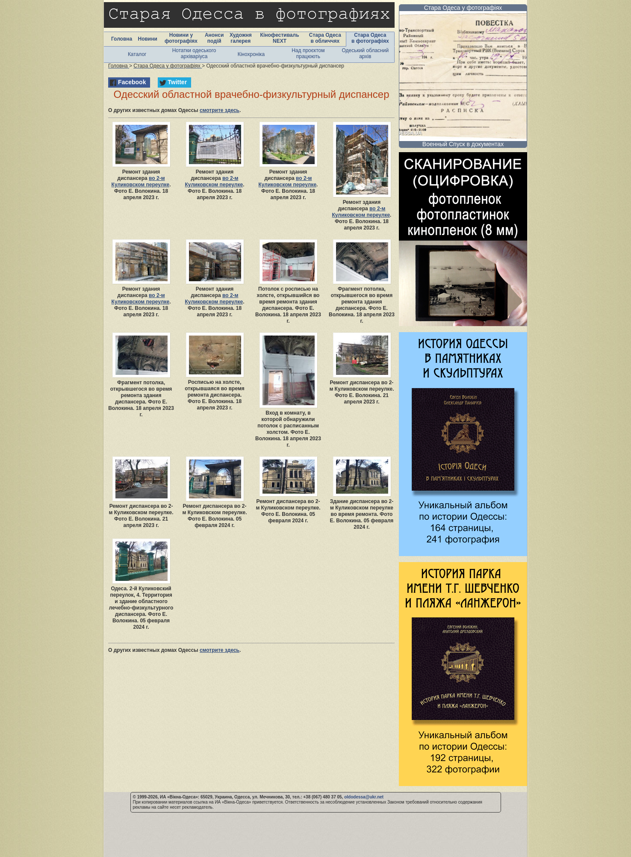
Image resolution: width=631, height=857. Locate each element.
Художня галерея (241, 38)
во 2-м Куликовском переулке (141, 181)
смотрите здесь (219, 110)
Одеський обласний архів (365, 53)
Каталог (137, 54)
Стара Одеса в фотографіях (370, 38)
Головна (121, 39)
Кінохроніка (251, 54)
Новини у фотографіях (181, 38)
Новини (147, 39)
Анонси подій (214, 38)
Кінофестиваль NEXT (279, 38)
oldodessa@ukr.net (363, 797)
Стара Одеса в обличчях (325, 38)
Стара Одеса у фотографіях (463, 7)
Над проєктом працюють (308, 53)
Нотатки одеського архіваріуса (194, 53)
